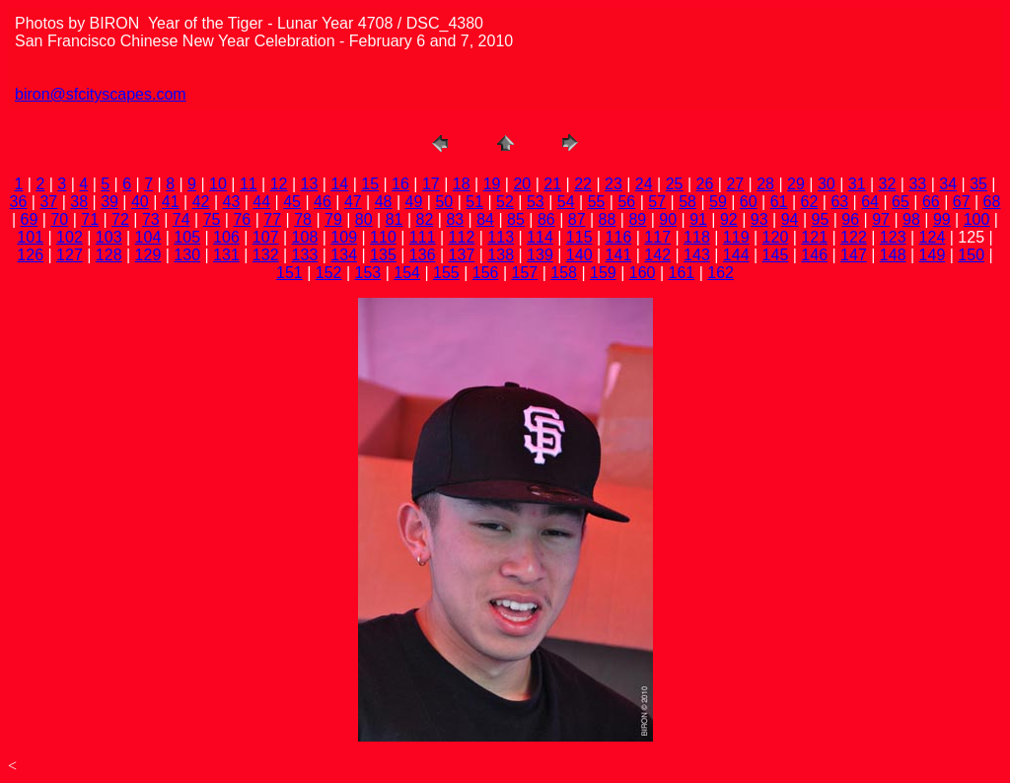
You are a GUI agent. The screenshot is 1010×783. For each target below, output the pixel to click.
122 (853, 237)
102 (69, 237)
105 (187, 237)
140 (579, 255)
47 (353, 201)
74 (181, 219)
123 (893, 237)
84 (485, 219)
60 (749, 201)
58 (687, 201)
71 (90, 219)
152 (329, 272)
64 (870, 201)
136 (422, 255)
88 (607, 219)
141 (619, 255)
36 (19, 201)
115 (579, 237)
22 (583, 184)
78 (303, 219)
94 (790, 219)
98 (911, 219)
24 (644, 184)
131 (226, 255)
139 (540, 255)
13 (310, 184)
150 (971, 255)
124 (932, 237)
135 (383, 255)
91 (698, 219)
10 (218, 184)
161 (682, 272)
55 (597, 201)
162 (720, 272)
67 (962, 201)
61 (779, 201)
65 (900, 201)
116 (619, 237)
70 (59, 219)
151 (289, 272)
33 (917, 184)
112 (462, 237)
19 (492, 184)
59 (718, 201)
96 (850, 219)
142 (657, 255)
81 (394, 219)
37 (48, 201)
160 (642, 272)
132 (265, 255)
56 (626, 201)
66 (931, 201)
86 (546, 219)
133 (305, 255)
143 (697, 255)
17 (431, 184)
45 (292, 201)
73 (151, 219)
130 (187, 255)
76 (242, 219)
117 (657, 237)
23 (613, 184)
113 (500, 237)
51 (474, 201)
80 (364, 219)
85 (516, 219)
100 (977, 219)
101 (30, 237)
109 (343, 237)
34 (948, 184)
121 (814, 237)
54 (566, 201)
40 (140, 201)
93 (759, 219)
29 (796, 184)
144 (736, 255)
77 (272, 219)
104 (148, 237)
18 (461, 184)
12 (279, 184)
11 (248, 184)
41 (171, 201)
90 (668, 219)
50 (444, 201)
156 (485, 272)
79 (333, 219)
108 (305, 237)
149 (932, 255)
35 (978, 184)
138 (500, 255)
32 (888, 184)
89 (637, 219)
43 (232, 201)
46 (322, 201)
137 (462, 255)
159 (603, 272)
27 (735, 184)
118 (697, 237)
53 (535, 201)
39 (109, 201)
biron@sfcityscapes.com (100, 94)
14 (339, 184)
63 (839, 201)
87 (577, 219)
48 (384, 201)
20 (522, 184)
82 (425, 219)
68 (992, 201)
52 (505, 201)
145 (775, 255)
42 (201, 201)
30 (826, 184)
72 (120, 219)
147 (853, 255)
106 (226, 237)
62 (810, 201)
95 (821, 219)
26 (705, 184)
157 (525, 272)
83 (455, 219)
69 (29, 219)
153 (368, 272)
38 (79, 201)
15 (370, 184)
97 (881, 219)
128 (109, 255)
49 (414, 201)
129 (148, 255)
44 (261, 201)
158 (563, 272)
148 (893, 255)
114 (540, 237)
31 (857, 184)
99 (942, 219)
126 (30, 255)
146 (814, 255)
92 (729, 219)
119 (736, 237)
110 (383, 237)
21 (552, 184)
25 (675, 184)
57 (657, 201)
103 (109, 237)
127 (69, 255)
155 (446, 272)
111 (422, 237)
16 (400, 184)
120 (775, 237)
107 (265, 237)
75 (212, 219)
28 (765, 184)
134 (343, 255)
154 (407, 272)
